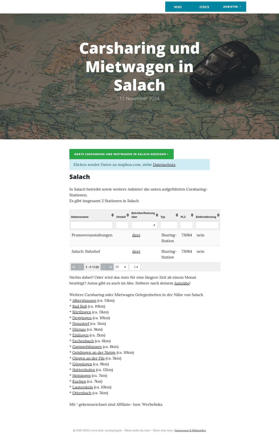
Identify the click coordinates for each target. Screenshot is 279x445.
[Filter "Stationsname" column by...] (92, 225)
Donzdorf (80, 323)
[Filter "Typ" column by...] (169, 225)
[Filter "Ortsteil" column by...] (122, 225)
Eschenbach (83, 340)
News (178, 6)
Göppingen (82, 363)
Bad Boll (79, 306)
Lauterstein (82, 387)
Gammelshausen (87, 346)
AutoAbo (182, 283)
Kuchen (79, 381)
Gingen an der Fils (88, 358)
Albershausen (84, 300)
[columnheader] (92, 215)
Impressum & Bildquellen (190, 430)
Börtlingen (81, 311)
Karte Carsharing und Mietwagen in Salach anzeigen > (121, 154)
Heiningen (81, 375)
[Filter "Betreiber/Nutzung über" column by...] (144, 225)
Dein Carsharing (52, 6)
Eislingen (80, 335)
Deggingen (82, 317)
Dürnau (79, 329)
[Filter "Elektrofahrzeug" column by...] (207, 225)
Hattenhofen (83, 369)
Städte (204, 6)
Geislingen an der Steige (94, 352)
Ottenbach (81, 392)
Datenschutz (164, 164)
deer (136, 235)
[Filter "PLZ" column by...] (186, 225)
